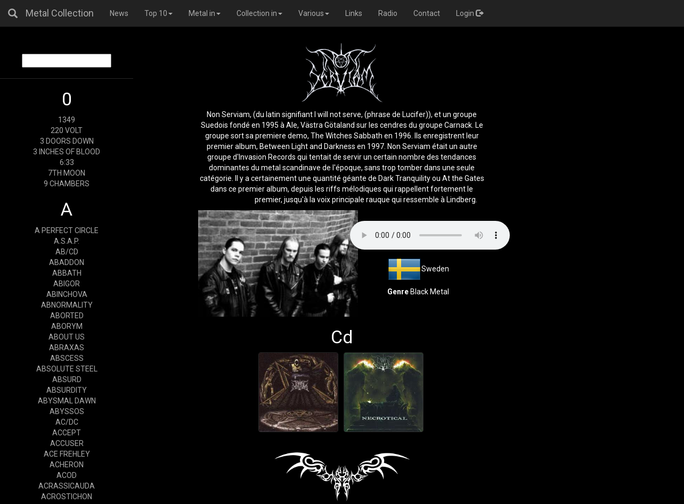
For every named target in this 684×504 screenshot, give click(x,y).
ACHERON (67, 464)
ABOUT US (66, 337)
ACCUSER (67, 443)
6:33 (67, 162)
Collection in (259, 13)
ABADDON (66, 262)
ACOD (66, 475)
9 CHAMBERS (66, 183)
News (119, 13)
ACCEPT (66, 432)
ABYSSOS (67, 411)
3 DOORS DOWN (67, 141)
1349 (66, 119)
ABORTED (67, 315)
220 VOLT (67, 130)
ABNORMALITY (67, 305)
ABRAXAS (66, 347)
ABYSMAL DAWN (67, 400)
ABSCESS (67, 358)
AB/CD (66, 251)
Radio (387, 13)
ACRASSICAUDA (66, 486)
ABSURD (67, 379)
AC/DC (66, 422)
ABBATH (67, 273)
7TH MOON (66, 173)
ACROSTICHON (66, 496)
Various (313, 13)
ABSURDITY (66, 390)
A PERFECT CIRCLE (67, 230)
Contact (426, 13)
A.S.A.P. (66, 241)
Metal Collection (60, 13)
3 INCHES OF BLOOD (66, 151)
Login (469, 13)
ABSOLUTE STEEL (66, 369)
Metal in (205, 13)
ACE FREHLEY (67, 454)
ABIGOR (66, 283)
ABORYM (67, 326)
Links (353, 13)
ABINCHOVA (66, 294)
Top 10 (158, 13)
